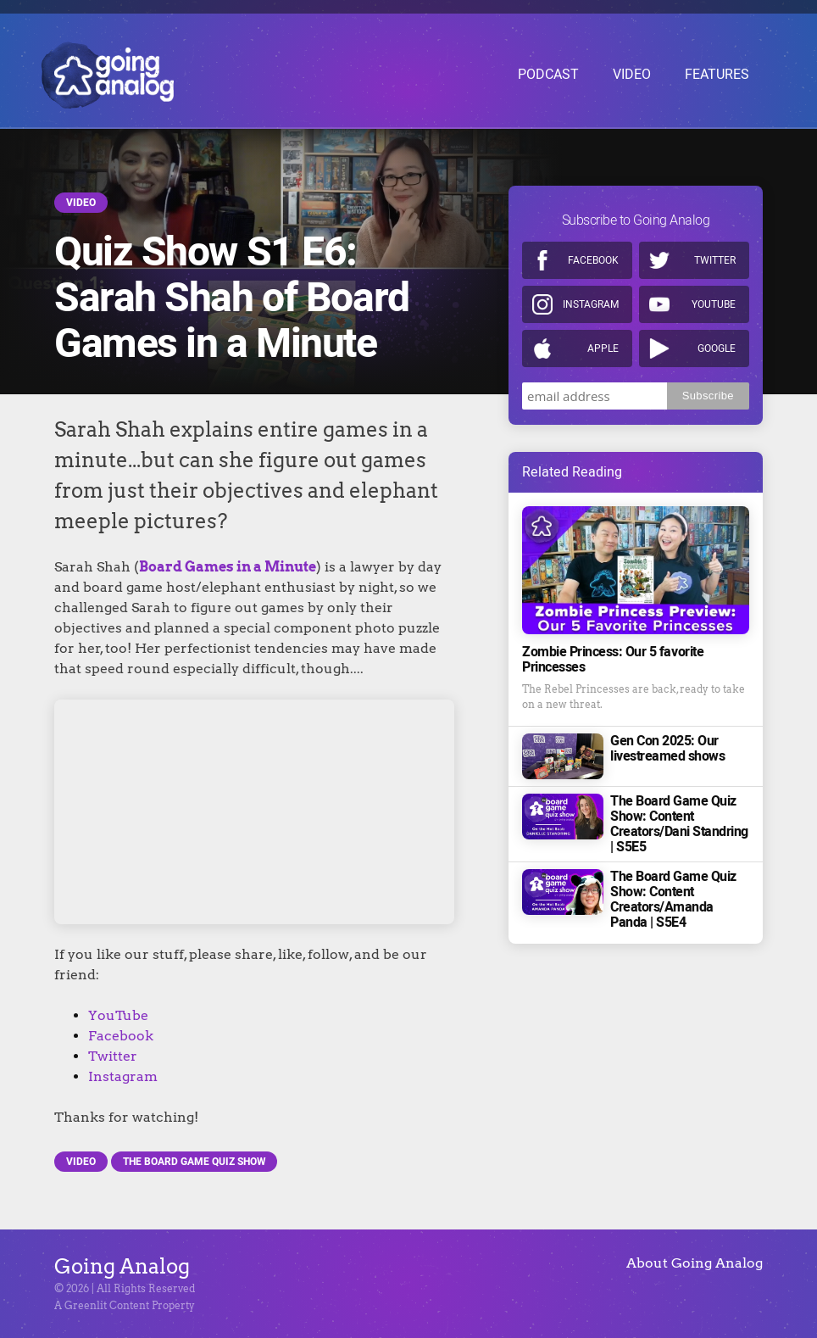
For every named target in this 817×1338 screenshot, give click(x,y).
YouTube (118, 1015)
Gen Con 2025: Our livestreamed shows (667, 746)
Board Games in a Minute (227, 567)
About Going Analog (694, 1263)
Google (717, 346)
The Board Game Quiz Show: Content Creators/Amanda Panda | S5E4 (673, 897)
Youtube (714, 301)
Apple (603, 346)
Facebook (120, 1036)
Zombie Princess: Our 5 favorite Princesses (612, 657)
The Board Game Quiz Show (194, 1161)
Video (81, 202)
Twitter (112, 1056)
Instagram (123, 1076)
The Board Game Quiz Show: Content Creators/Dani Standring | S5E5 (679, 822)
